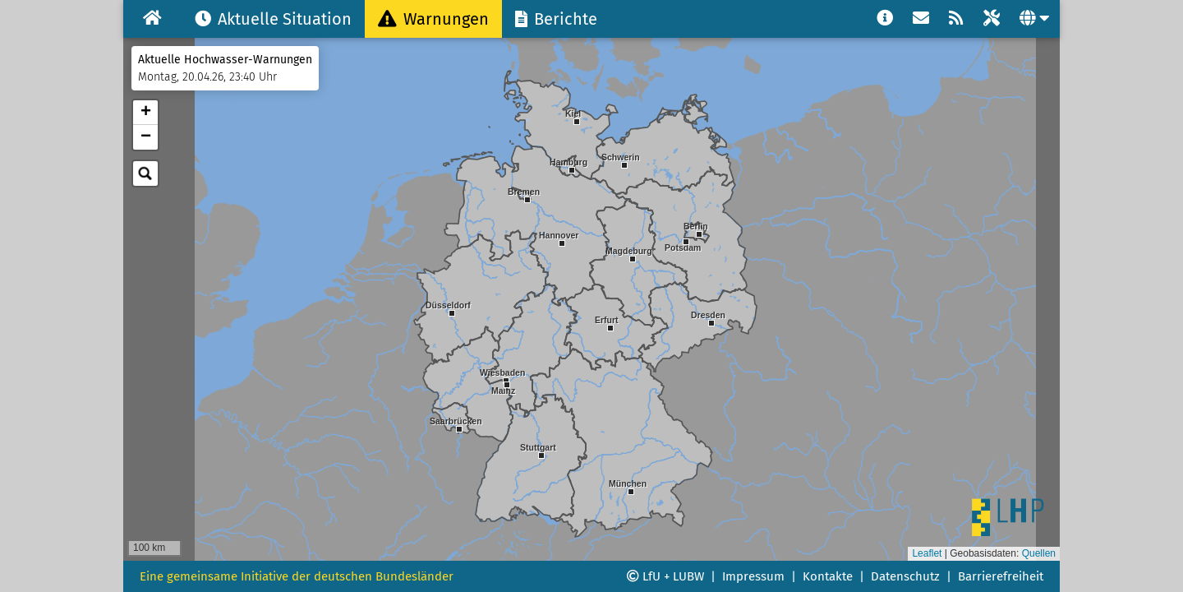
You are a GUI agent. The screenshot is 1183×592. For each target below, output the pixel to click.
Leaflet (926, 553)
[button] (541, 471)
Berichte (556, 19)
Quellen (1039, 553)
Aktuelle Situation (273, 19)
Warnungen (433, 19)
